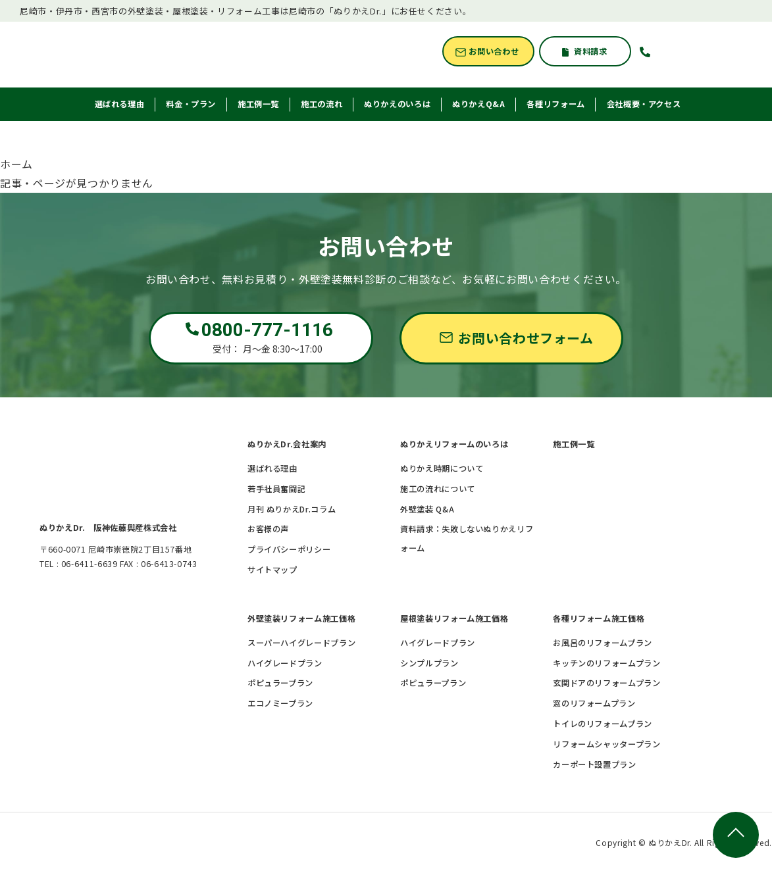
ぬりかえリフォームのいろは (454, 444)
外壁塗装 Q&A (427, 509)
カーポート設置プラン (594, 764)
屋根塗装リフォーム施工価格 (454, 618)
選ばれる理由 (272, 468)
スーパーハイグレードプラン (301, 643)
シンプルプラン (429, 663)
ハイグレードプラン (284, 663)
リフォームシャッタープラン (606, 744)
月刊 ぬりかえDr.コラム (291, 509)
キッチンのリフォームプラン (606, 663)
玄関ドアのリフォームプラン (606, 683)
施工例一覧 (573, 444)
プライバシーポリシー (288, 549)
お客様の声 (268, 529)
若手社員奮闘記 (276, 489)
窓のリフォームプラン (594, 703)
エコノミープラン (280, 703)
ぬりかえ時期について (441, 468)
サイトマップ (272, 570)
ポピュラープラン (280, 683)
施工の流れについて (437, 489)
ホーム (16, 164)
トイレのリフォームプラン (602, 724)
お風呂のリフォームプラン (602, 643)
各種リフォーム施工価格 (598, 618)
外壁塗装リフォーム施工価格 (301, 618)
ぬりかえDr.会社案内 (286, 444)
